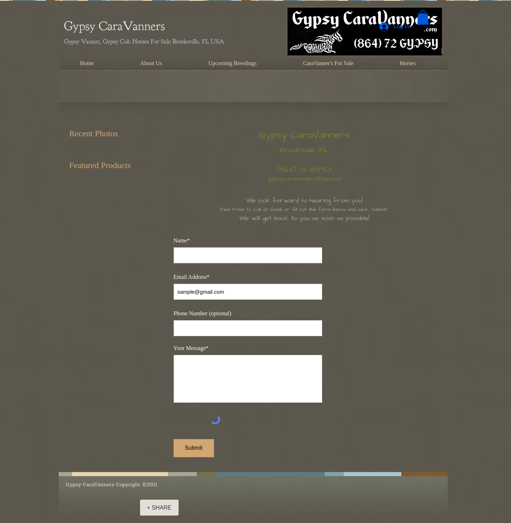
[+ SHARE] (159, 508)
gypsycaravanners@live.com (304, 179)
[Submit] (194, 448)
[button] (423, 17)
